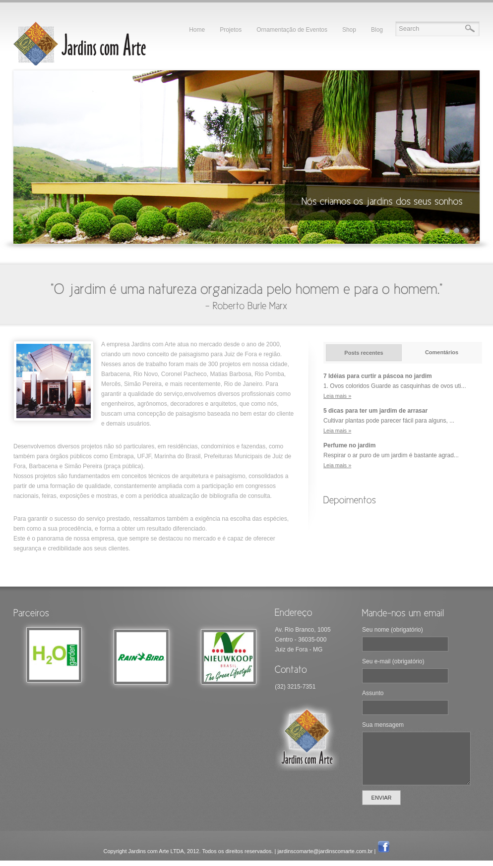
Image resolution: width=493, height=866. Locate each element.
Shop (349, 29)
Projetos (231, 29)
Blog (377, 29)
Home (197, 29)
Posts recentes (363, 353)
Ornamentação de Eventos (291, 29)
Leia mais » (337, 396)
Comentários (441, 352)
